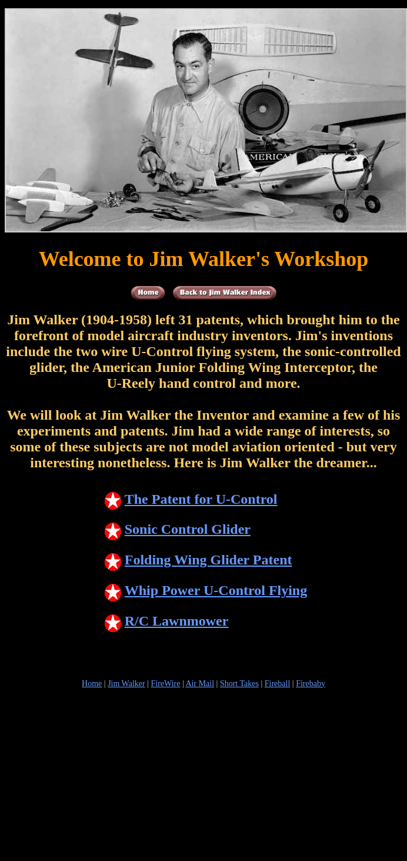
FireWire (165, 683)
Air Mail (200, 683)
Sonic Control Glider (177, 529)
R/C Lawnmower (166, 621)
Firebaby (310, 683)
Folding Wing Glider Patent (198, 559)
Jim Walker (126, 683)
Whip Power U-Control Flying (205, 590)
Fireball (278, 683)
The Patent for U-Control (191, 499)
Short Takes (239, 683)
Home (92, 683)
